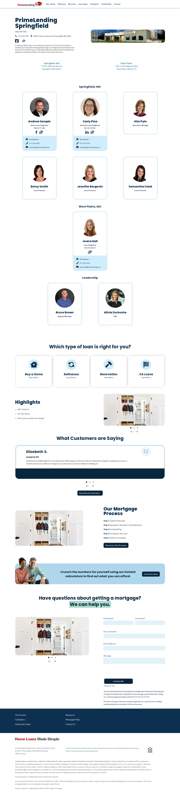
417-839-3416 (83, 263)
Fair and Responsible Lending (123, 748)
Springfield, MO (52, 63)
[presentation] (121, 671)
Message (107, 656)
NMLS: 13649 (74, 781)
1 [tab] (131, 428)
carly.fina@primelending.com (88, 147)
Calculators (20, 719)
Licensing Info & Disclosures (103, 748)
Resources (70, 715)
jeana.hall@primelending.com (88, 267)
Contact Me (118, 681)
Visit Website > (32, 139)
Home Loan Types (23, 724)
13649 (23, 754)
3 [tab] (137, 428)
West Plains (126, 63)
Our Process (20, 715)
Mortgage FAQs (73, 719)
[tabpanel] (134, 410)
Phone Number (110, 631)
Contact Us (71, 724)
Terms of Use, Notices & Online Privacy (79, 748)
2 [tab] (134, 428)
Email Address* (110, 644)
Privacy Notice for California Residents (84, 751)
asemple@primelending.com (38, 147)
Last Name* (140, 618)
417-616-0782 (23, 36)
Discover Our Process (116, 545)
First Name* (109, 618)
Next (137, 431)
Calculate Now (151, 574)
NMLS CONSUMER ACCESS (46, 748)
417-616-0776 (83, 143)
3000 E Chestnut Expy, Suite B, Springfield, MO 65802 (52, 36)
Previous (132, 431)
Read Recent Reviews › (90, 493)
